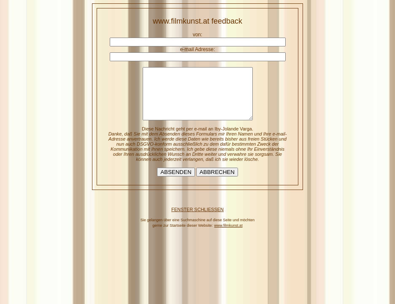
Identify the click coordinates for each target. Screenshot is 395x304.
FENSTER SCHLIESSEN (197, 219)
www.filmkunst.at (228, 235)
